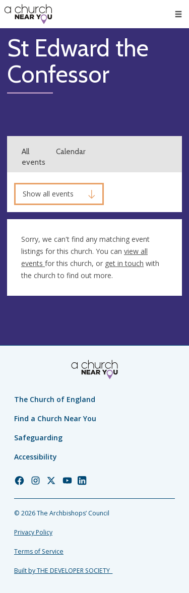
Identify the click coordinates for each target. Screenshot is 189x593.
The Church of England (54, 399)
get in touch (124, 263)
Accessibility (35, 457)
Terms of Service (39, 551)
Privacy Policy (33, 532)
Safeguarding (38, 437)
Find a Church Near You (55, 418)
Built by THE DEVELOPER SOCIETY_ (63, 570)
